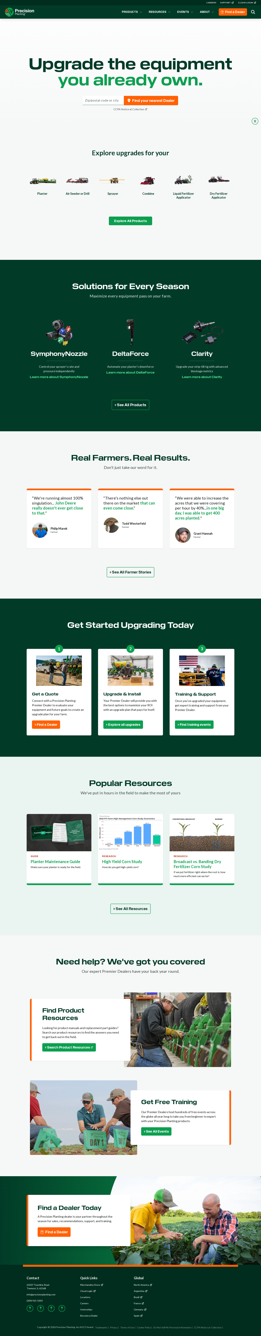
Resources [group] (160, 12)
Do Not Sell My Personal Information (172, 1327)
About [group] (207, 12)
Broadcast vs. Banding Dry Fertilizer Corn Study (197, 864)
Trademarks (101, 1327)
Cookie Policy (144, 1327)
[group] (211, 2)
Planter (42, 193)
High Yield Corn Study (122, 861)
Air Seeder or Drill (78, 193)
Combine (148, 193)
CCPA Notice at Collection (208, 1327)
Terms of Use (127, 1327)
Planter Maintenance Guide (55, 861)
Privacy (114, 1327)
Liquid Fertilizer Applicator (183, 195)
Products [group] (132, 12)
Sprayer (113, 193)
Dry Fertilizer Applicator (219, 195)
